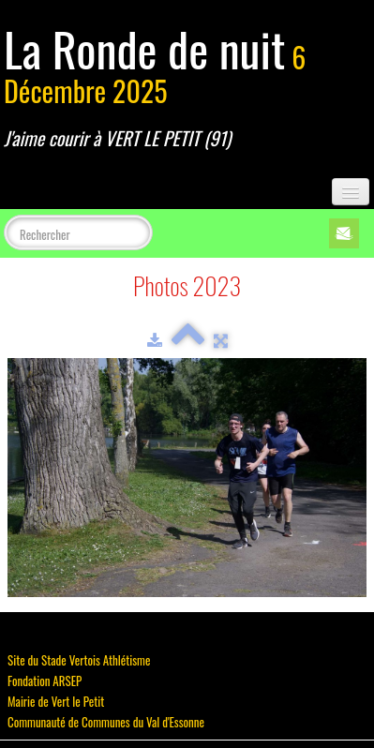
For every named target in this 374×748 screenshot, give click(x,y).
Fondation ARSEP (44, 680)
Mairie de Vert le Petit (55, 701)
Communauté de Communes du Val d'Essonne (105, 721)
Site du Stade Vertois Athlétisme (78, 660)
